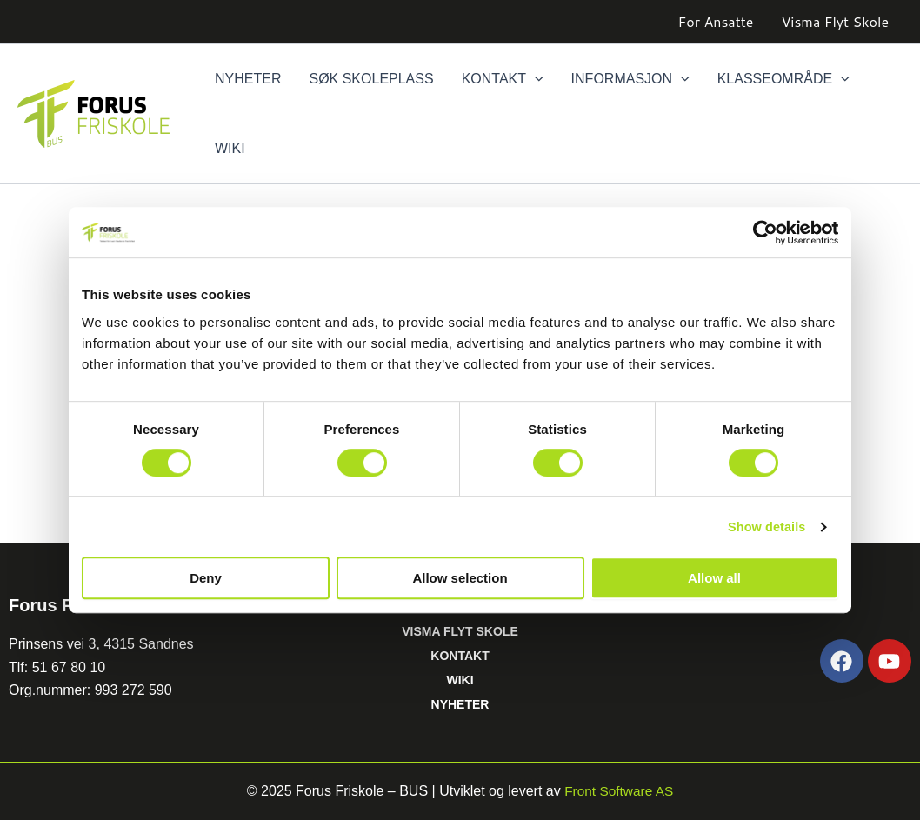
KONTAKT (459, 656)
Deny (206, 578)
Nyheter (248, 78)
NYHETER (460, 704)
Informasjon (630, 79)
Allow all (714, 578)
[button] (534, 79)
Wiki (230, 148)
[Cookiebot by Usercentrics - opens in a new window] (762, 232)
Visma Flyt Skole (835, 21)
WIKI (459, 680)
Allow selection (459, 578)
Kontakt (502, 79)
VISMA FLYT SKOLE (460, 631)
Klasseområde (783, 79)
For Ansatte (716, 21)
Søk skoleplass (371, 78)
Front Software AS (619, 790)
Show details (764, 526)
